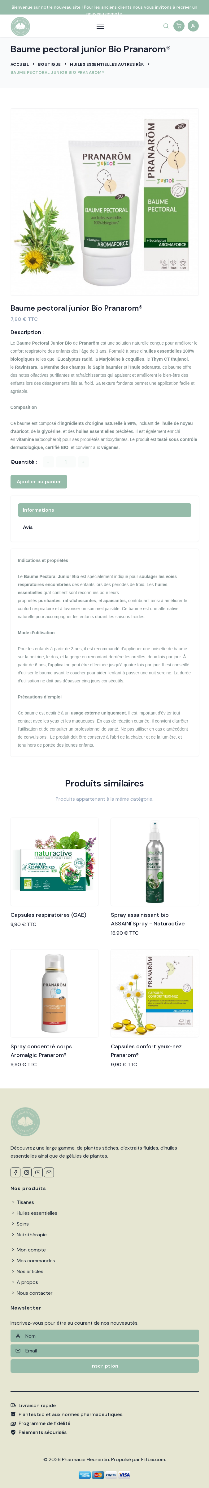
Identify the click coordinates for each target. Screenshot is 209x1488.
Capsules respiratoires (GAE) (48, 915)
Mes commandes (33, 1260)
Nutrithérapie (29, 1234)
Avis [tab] (28, 527)
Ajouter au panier (39, 481)
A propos (24, 1282)
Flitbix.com (153, 1459)
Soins (20, 1224)
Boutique (49, 64)
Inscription (104, 1366)
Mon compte (28, 1250)
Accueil (20, 64)
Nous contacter (32, 1293)
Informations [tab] (38, 510)
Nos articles (27, 1271)
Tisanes (22, 1202)
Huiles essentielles (34, 1213)
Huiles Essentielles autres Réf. (107, 64)
